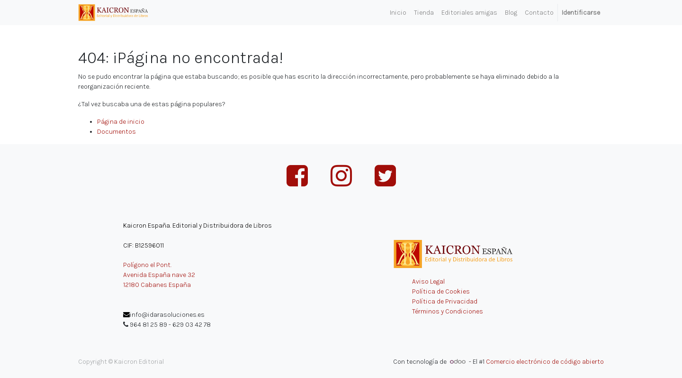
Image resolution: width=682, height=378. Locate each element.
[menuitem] (398, 12)
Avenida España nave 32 (159, 275)
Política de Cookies (441, 291)
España (180, 285)
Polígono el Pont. (147, 265)
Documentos (116, 132)
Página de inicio (120, 122)
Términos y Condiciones (447, 311)
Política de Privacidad (444, 301)
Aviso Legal (428, 281)
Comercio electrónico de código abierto (545, 362)
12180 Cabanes (145, 285)
